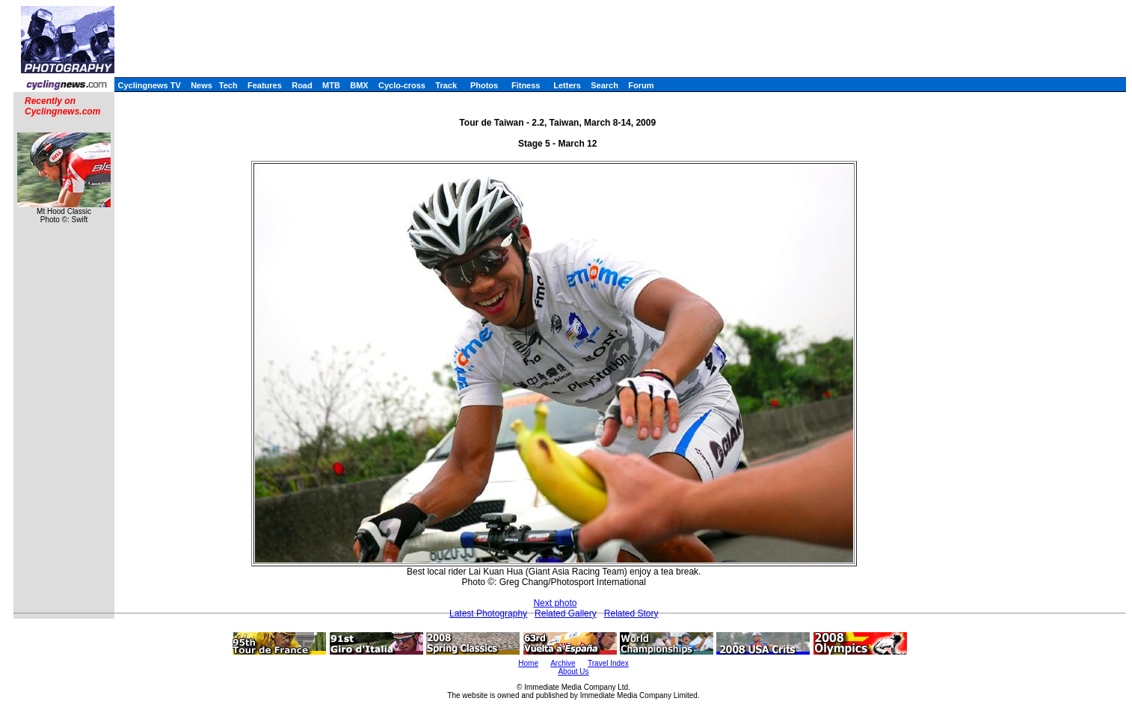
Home (528, 663)
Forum (640, 85)
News (201, 85)
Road (302, 85)
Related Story (631, 613)
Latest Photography (488, 613)
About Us (573, 671)
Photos (484, 85)
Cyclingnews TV (148, 85)
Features (264, 85)
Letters (567, 85)
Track (446, 85)
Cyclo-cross (401, 85)
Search (604, 85)
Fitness (526, 85)
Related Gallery (566, 613)
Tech (228, 85)
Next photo (554, 603)
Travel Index (608, 663)
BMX (359, 85)
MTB (331, 85)
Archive (562, 663)
